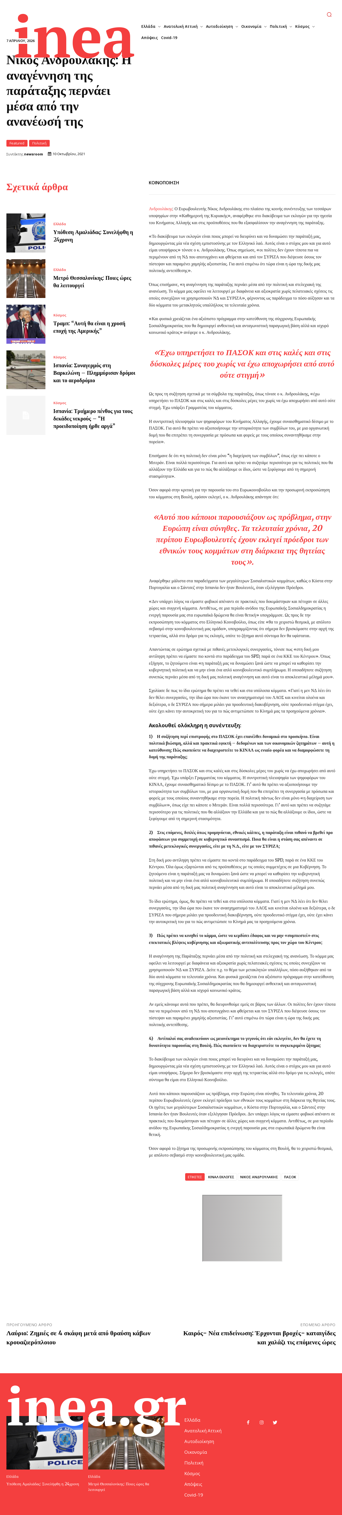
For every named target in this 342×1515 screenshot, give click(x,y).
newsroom (33, 154)
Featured (17, 143)
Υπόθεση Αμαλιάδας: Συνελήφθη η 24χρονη (42, 1483)
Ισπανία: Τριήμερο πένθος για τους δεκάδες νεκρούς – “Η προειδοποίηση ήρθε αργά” (93, 418)
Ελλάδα (59, 224)
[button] (329, 14)
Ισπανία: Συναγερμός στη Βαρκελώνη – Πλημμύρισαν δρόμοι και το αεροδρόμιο (94, 373)
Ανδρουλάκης (160, 208)
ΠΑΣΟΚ (290, 1176)
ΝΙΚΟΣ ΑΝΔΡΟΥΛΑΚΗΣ (259, 1176)
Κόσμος (59, 315)
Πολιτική (39, 143)
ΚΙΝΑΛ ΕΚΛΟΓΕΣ (221, 1176)
